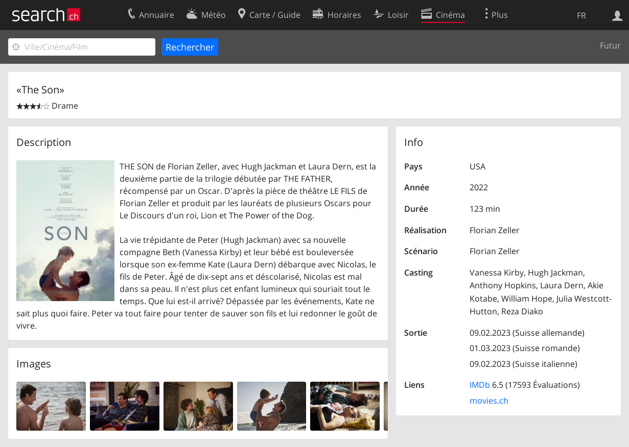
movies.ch (489, 400)
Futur (610, 45)
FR (581, 15)
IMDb (480, 384)
